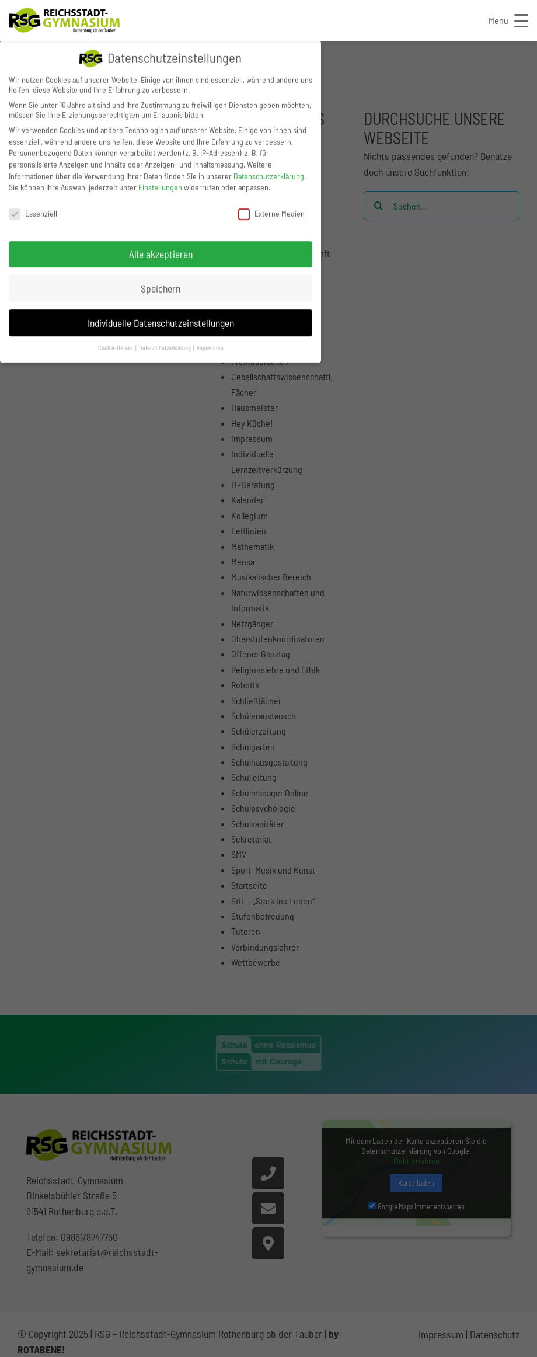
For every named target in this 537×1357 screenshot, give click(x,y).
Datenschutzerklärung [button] (165, 345)
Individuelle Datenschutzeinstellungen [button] (161, 319)
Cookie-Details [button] (116, 345)
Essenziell (33, 210)
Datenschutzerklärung (268, 173)
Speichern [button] (160, 285)
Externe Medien (271, 210)
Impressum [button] (210, 345)
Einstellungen (160, 184)
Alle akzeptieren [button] (161, 250)
